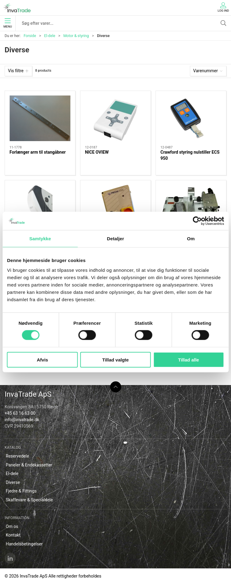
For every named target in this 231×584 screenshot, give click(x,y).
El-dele (49, 36)
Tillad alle (188, 359)
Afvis (42, 359)
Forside (30, 36)
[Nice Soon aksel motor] (40, 207)
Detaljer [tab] (115, 238)
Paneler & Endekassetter (29, 464)
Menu (7, 23)
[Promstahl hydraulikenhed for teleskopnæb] (190, 207)
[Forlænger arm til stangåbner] (40, 118)
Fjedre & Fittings (21, 491)
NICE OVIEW (97, 152)
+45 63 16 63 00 (20, 413)
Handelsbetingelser (24, 543)
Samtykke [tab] (40, 238)
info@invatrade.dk (22, 419)
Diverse (13, 482)
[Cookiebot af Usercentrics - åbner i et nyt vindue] (197, 221)
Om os (12, 526)
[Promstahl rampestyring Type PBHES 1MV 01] (115, 207)
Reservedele (17, 456)
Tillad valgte (115, 359)
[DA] (17, 7)
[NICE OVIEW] (115, 118)
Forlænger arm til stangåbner (38, 152)
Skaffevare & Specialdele (29, 499)
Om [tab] (191, 238)
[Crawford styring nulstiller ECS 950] (190, 118)
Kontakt (13, 535)
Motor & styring (76, 36)
